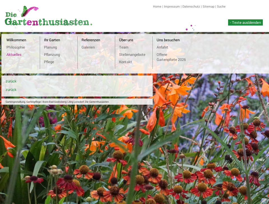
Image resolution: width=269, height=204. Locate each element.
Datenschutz (191, 6)
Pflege (49, 61)
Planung (50, 47)
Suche (221, 6)
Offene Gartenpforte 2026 (171, 57)
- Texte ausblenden (245, 22)
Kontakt (125, 61)
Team (123, 47)
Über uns (126, 39)
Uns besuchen (168, 39)
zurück (11, 81)
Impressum (172, 6)
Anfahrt (162, 47)
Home (157, 6)
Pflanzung (52, 54)
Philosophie (15, 47)
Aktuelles (14, 54)
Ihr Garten (52, 39)
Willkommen (16, 39)
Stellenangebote (132, 54)
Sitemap (208, 6)
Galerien (88, 47)
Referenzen (91, 39)
